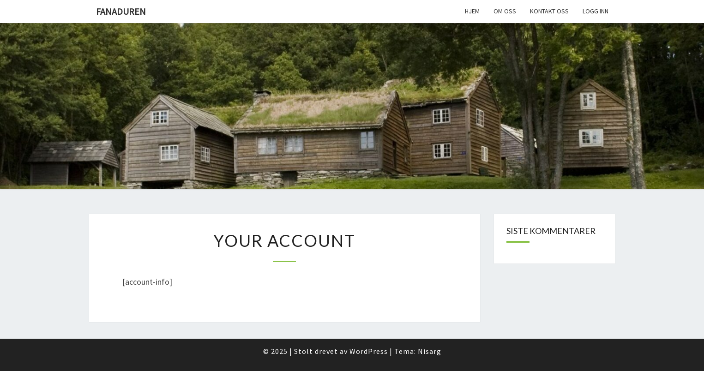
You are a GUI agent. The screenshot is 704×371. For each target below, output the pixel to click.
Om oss (504, 11)
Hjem (472, 11)
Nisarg (429, 351)
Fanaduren (121, 11)
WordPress (368, 351)
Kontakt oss (549, 11)
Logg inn (595, 11)
